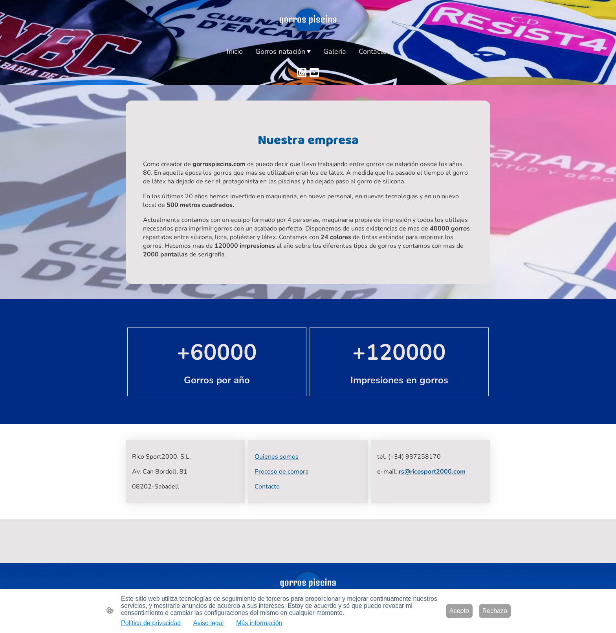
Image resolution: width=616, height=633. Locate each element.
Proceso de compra (281, 471)
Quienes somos (277, 456)
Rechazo (494, 610)
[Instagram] (301, 72)
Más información (259, 623)
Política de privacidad (151, 623)
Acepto (459, 610)
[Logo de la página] (308, 21)
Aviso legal (208, 623)
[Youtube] (314, 72)
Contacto (267, 486)
